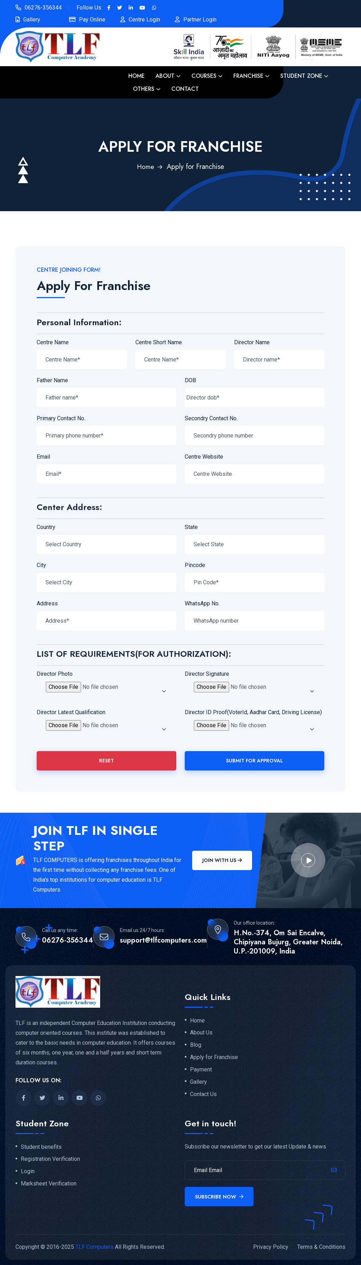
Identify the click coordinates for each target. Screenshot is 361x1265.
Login (28, 1171)
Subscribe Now (219, 1196)
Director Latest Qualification (71, 712)
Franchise (248, 76)
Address (47, 603)
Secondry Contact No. (211, 418)
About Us (201, 1033)
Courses (203, 76)
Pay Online (92, 19)
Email (43, 456)
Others (143, 89)
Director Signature (207, 674)
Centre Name (53, 342)
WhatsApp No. (202, 603)
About (165, 76)
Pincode (195, 565)
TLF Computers (94, 1247)
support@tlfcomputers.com (163, 940)
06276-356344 (43, 7)
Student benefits (41, 1147)
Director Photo (55, 674)
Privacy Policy (270, 1247)
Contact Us (203, 1094)
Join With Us (222, 860)
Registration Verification (50, 1159)
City (41, 565)
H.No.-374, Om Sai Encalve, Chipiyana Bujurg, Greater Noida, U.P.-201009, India (288, 942)
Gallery (31, 19)
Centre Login (144, 19)
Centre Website (204, 456)
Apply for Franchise (214, 1057)
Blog (195, 1045)
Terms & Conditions (321, 1247)
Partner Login (199, 19)
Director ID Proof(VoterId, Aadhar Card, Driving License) (253, 712)
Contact (185, 89)
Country (46, 527)
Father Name (52, 380)
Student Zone (301, 76)
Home (136, 76)
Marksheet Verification (49, 1184)
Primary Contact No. (61, 418)
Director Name (252, 342)
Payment (201, 1069)
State (191, 527)
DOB (190, 380)
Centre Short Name (158, 342)
